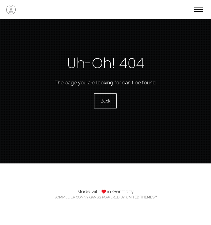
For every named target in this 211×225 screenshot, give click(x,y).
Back (105, 100)
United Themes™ (141, 197)
